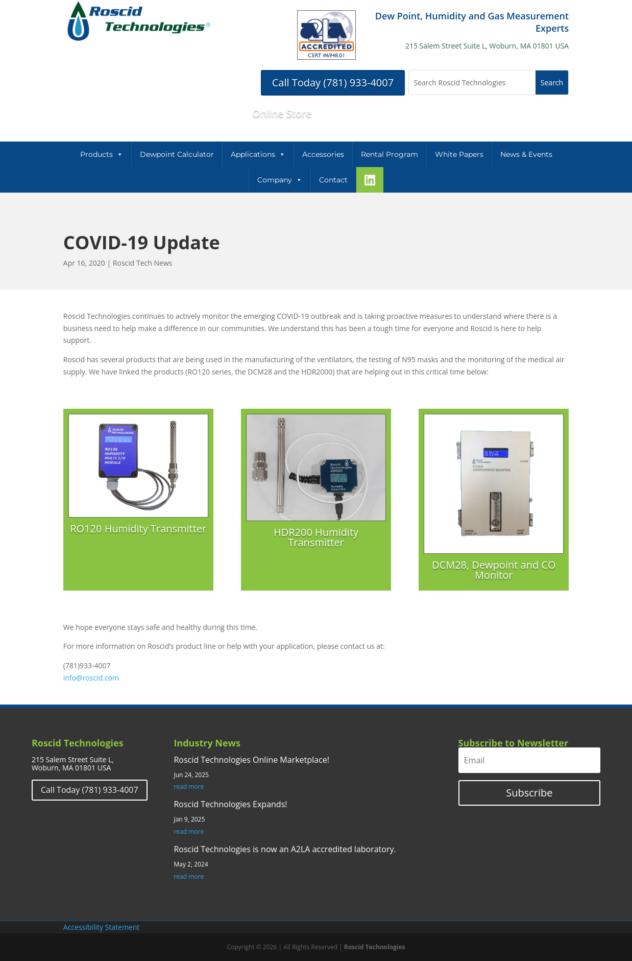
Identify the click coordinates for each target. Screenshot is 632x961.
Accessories (323, 154)
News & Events (526, 154)
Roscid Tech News (143, 263)
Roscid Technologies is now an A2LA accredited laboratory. (285, 849)
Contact (333, 179)
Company (279, 180)
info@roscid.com (91, 678)
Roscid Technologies (374, 947)
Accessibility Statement (101, 927)
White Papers (459, 154)
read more (189, 787)
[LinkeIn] (369, 180)
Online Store (281, 113)
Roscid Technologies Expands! (230, 804)
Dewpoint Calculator (177, 154)
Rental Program (389, 154)
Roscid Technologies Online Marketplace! (251, 759)
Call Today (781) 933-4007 (333, 82)
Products (101, 154)
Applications (258, 154)
